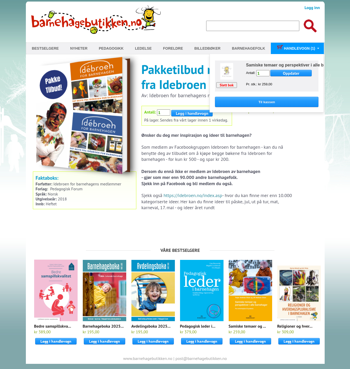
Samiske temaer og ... (247, 326)
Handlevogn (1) (296, 48)
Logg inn (312, 7)
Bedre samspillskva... (52, 326)
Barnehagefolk (248, 48)
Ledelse (143, 48)
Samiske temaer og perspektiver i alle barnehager (295, 65)
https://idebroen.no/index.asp (192, 195)
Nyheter (78, 48)
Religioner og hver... (294, 326)
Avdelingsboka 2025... (151, 326)
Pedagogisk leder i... (197, 326)
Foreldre (173, 48)
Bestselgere (45, 48)
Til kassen (266, 102)
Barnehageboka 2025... (103, 326)
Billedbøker (207, 48)
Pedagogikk (111, 48)
